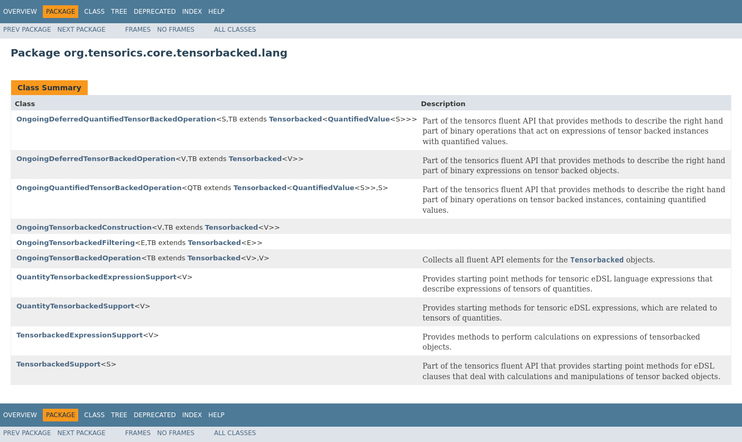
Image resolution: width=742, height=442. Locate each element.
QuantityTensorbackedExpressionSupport (96, 277)
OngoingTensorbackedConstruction (84, 227)
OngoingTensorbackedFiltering (75, 243)
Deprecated (155, 11)
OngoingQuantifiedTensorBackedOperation (99, 188)
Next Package (82, 29)
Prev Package (27, 29)
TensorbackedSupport (58, 364)
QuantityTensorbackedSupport (75, 306)
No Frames (175, 29)
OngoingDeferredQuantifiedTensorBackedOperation (116, 119)
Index (192, 11)
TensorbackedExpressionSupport (79, 335)
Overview (20, 11)
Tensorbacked (295, 119)
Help (216, 11)
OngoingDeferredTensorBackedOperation (95, 159)
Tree (119, 11)
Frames (138, 29)
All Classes (235, 29)
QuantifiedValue (358, 119)
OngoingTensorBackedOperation (78, 258)
